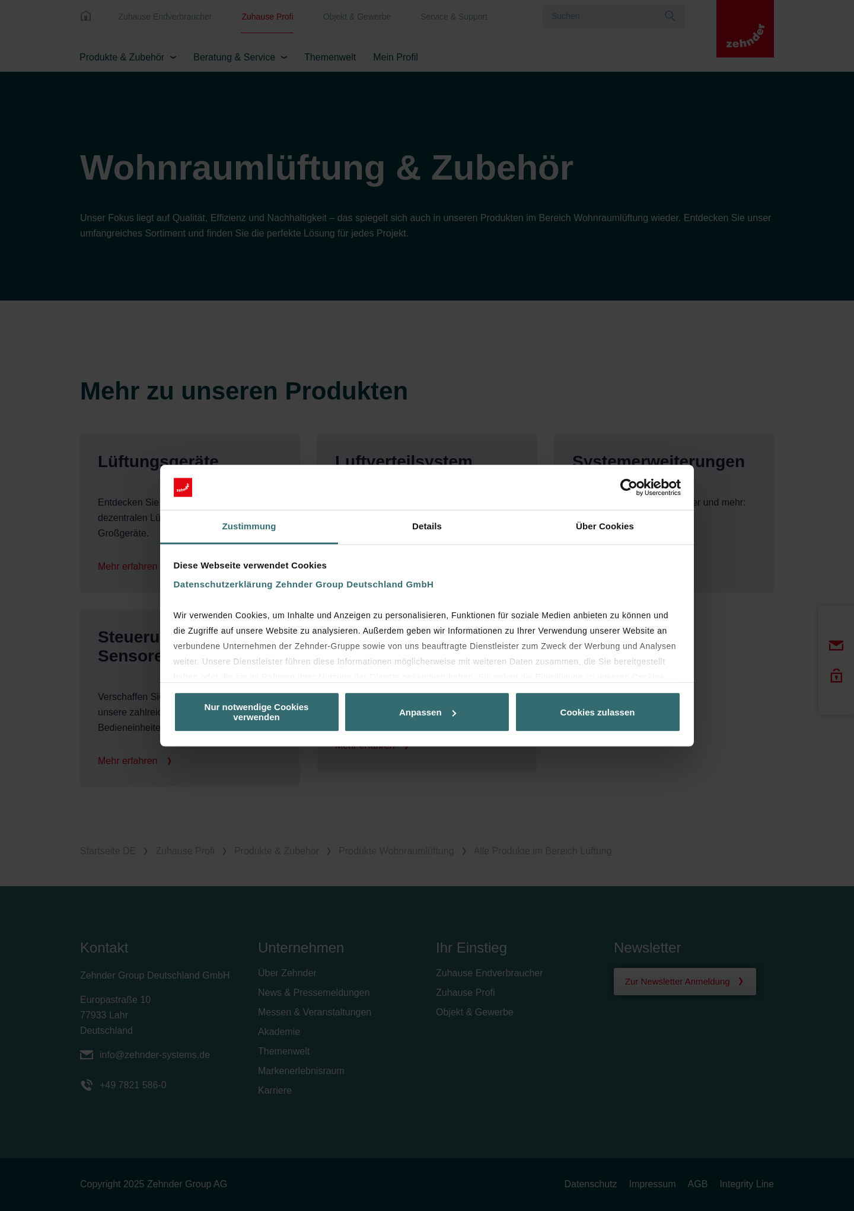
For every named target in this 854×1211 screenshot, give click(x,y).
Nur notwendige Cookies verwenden (257, 712)
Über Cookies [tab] (605, 527)
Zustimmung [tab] (249, 527)
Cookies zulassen (597, 712)
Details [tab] (427, 527)
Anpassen (427, 712)
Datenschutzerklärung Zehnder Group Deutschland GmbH (304, 585)
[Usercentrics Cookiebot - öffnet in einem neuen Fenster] (629, 487)
